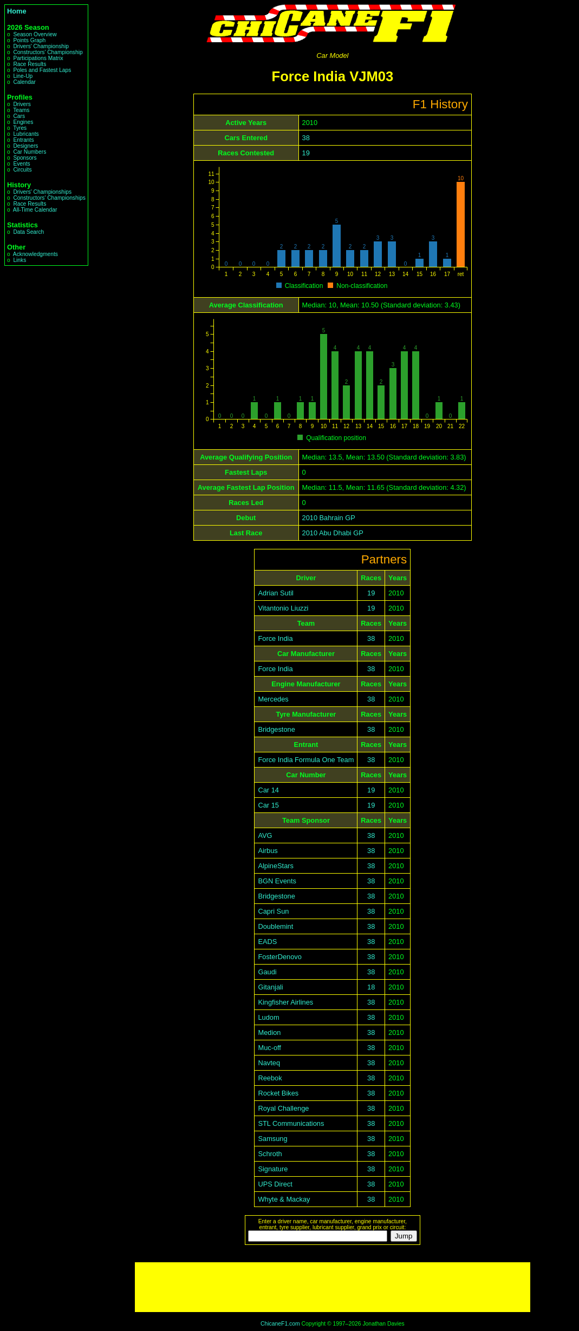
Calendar (24, 82)
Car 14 (268, 790)
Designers (25, 146)
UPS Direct (275, 1184)
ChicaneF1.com (280, 1324)
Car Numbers (29, 152)
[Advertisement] (332, 1287)
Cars (19, 116)
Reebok (270, 1078)
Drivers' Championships (42, 192)
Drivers (21, 104)
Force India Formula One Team (306, 760)
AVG (265, 835)
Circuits (22, 170)
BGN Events (277, 881)
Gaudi (267, 972)
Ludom (268, 1017)
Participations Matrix (38, 58)
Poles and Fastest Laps (42, 70)
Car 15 (268, 805)
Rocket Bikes (278, 1093)
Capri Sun (273, 911)
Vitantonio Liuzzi (283, 608)
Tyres (20, 128)
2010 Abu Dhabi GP (332, 533)
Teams (21, 110)
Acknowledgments (35, 254)
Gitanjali (270, 987)
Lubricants (25, 134)
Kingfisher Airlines (285, 1002)
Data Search (28, 232)
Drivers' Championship (41, 46)
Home (17, 11)
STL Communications (291, 1123)
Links (19, 260)
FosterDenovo (279, 957)
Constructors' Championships (49, 198)
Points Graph (29, 40)
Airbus (267, 851)
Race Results (29, 64)
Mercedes (273, 699)
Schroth (270, 1154)
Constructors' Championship (47, 52)
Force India (275, 638)
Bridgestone (276, 729)
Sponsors (24, 158)
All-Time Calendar (35, 210)
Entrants (23, 140)
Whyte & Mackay (284, 1199)
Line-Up (22, 76)
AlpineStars (275, 866)
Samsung (272, 1139)
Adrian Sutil (275, 593)
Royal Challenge (283, 1108)
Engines (23, 122)
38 (306, 138)
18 (371, 987)
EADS (267, 941)
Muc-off (269, 1048)
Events (21, 164)
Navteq (269, 1063)
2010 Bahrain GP (328, 518)
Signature (273, 1169)
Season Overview (34, 34)
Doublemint (275, 926)
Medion (269, 1032)
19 (306, 153)
